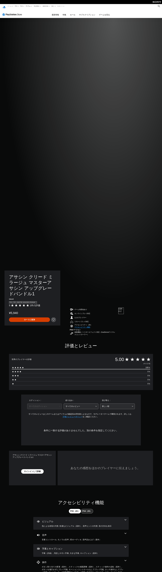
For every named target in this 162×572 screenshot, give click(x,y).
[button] (82, 325)
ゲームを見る (104, 12)
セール (72, 12)
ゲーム (10, 6)
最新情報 (45, 6)
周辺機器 (36, 6)
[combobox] (44, 404)
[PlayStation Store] (13, 12)
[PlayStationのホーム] (4, 6)
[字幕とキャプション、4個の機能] (81, 548)
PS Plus (28, 6)
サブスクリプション (87, 12)
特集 (64, 12)
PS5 (16, 6)
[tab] (75, 509)
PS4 (21, 6)
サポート (60, 6)
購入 (52, 6)
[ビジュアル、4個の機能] (81, 521)
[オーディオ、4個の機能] (81, 534)
